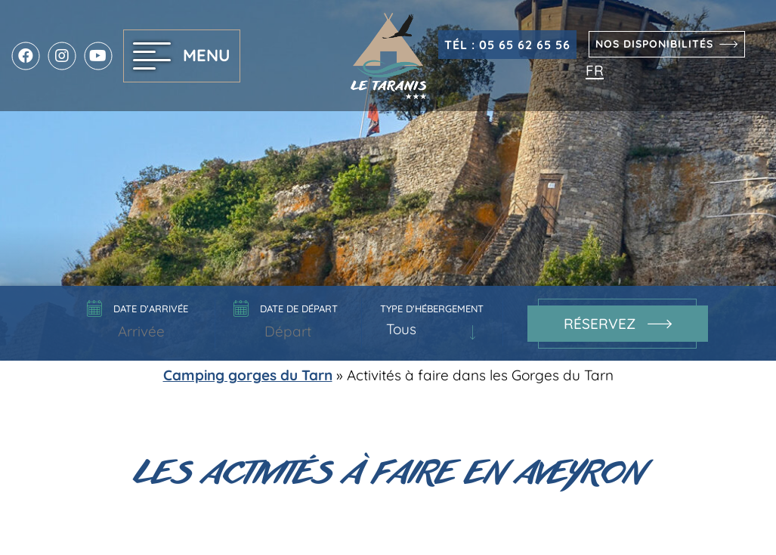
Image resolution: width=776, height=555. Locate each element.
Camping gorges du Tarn (247, 375)
